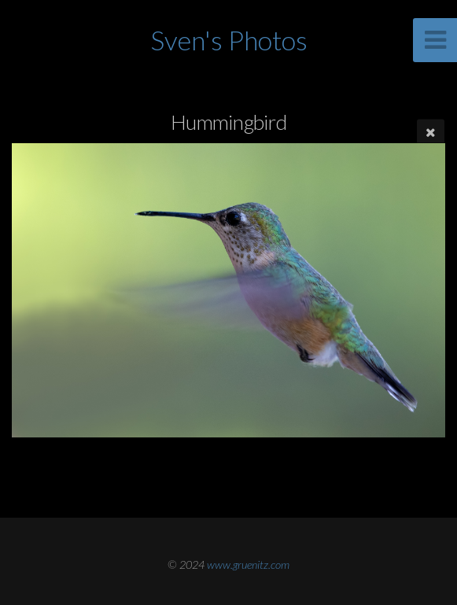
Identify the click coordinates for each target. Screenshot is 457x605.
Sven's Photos (229, 40)
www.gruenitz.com (248, 564)
